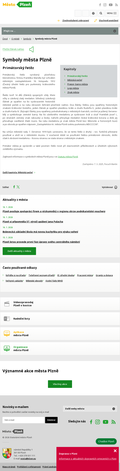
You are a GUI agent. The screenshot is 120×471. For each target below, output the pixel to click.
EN (93, 13)
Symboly (27, 38)
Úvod (5, 38)
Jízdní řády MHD (54, 280)
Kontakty (85, 13)
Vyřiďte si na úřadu (16, 275)
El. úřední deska (65, 275)
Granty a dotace (104, 275)
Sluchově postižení (108, 20)
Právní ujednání (49, 466)
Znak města (73, 92)
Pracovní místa (85, 275)
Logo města (73, 88)
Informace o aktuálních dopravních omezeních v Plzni (87, 458)
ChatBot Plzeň (106, 441)
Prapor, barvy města (77, 84)
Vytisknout (107, 187)
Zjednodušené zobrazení (75, 20)
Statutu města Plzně (68, 156)
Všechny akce (60, 384)
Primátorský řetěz (77, 75)
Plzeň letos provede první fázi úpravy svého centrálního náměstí (41, 241)
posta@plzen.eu (28, 458)
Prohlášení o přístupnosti (29, 466)
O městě (15, 38)
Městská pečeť (74, 79)
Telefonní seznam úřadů (41, 275)
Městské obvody (34, 280)
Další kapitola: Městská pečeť (18, 172)
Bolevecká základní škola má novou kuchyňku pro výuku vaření (40, 231)
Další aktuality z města (19, 251)
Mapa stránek (8, 466)
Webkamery (78, 13)
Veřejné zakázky (14, 280)
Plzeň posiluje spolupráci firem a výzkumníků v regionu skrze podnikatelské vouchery (54, 211)
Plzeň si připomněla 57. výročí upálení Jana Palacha (33, 221)
